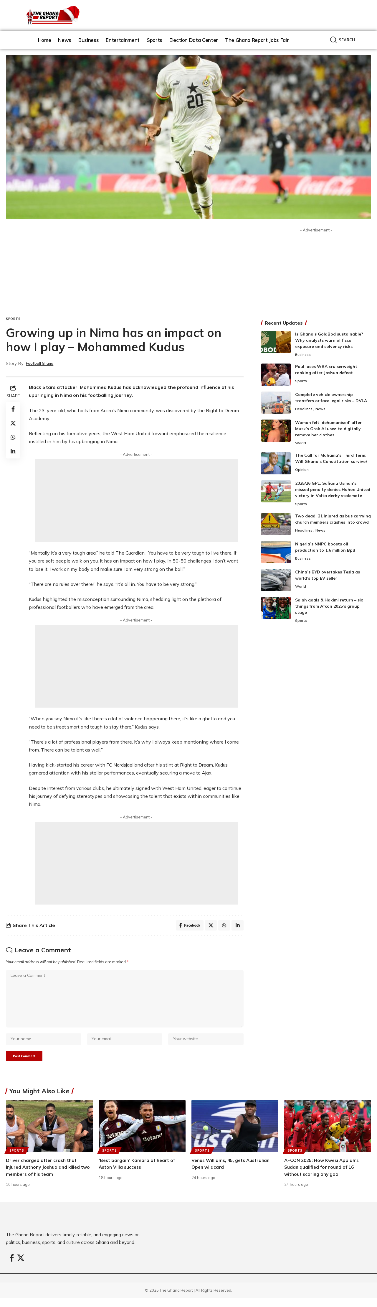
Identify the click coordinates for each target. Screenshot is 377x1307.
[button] (342, 39)
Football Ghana (42, 363)
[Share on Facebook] (13, 409)
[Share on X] (13, 423)
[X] (21, 1267)
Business (303, 355)
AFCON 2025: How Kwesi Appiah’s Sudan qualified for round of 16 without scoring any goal (323, 1176)
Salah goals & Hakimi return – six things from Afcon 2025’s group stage (329, 607)
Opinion (302, 470)
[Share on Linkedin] (13, 451)
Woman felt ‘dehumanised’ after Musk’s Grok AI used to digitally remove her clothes (328, 429)
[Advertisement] (125, 272)
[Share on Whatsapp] (13, 437)
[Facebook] (12, 1267)
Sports (13, 318)
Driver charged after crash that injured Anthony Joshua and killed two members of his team (45, 1176)
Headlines (304, 409)
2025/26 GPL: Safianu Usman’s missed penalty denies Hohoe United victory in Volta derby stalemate (332, 490)
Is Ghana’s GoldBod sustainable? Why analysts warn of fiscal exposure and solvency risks (329, 340)
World (300, 444)
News (322, 409)
